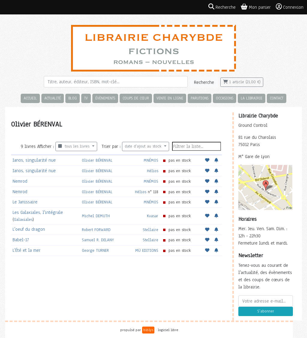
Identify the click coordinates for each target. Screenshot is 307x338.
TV (86, 98)
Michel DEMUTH (96, 216)
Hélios (152, 171)
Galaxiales (23, 219)
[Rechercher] (116, 81)
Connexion (289, 7)
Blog (72, 98)
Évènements (105, 98)
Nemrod (20, 181)
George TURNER (95, 250)
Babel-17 (21, 240)
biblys (148, 329)
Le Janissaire (25, 202)
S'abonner (265, 311)
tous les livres (74, 146)
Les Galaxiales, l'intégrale (38, 212)
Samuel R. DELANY (98, 240)
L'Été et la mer (26, 250)
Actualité (52, 98)
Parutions (199, 98)
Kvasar (152, 216)
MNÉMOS (151, 160)
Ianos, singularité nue (34, 160)
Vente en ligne (169, 98)
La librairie (251, 98)
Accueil (30, 98)
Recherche (204, 82)
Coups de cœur (136, 98)
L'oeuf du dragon (29, 229)
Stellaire (150, 230)
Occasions (224, 98)
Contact (276, 98)
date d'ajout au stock (144, 146)
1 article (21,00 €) (242, 82)
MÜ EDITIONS (146, 250)
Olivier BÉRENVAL (97, 160)
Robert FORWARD (96, 230)
